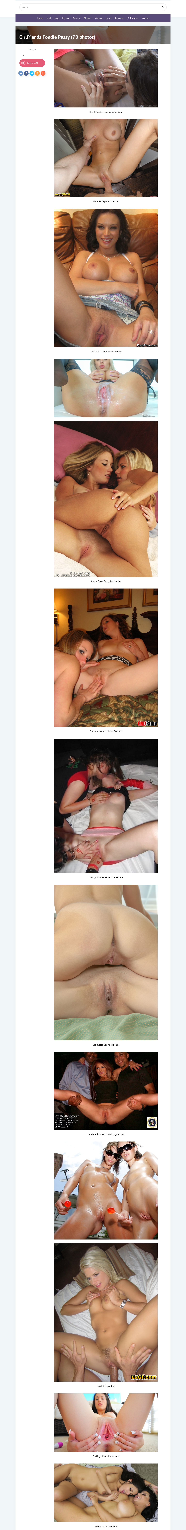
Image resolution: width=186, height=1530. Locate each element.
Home (40, 18)
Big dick (76, 18)
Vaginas (145, 18)
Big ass (65, 18)
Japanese (119, 18)
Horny (108, 18)
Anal (49, 18)
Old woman (132, 18)
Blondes (87, 18)
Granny (98, 18)
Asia (56, 18)
